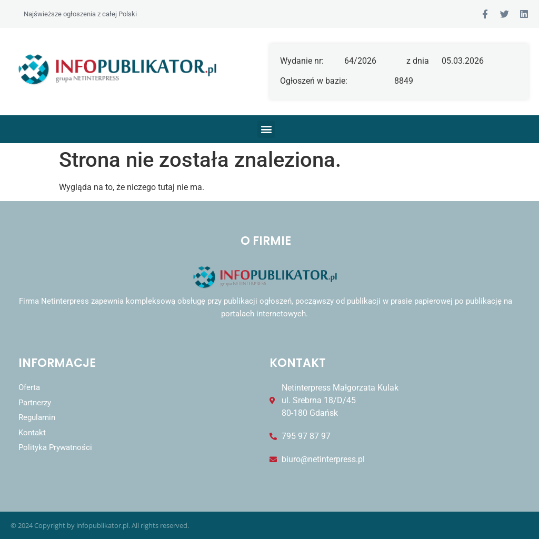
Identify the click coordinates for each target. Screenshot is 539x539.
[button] (266, 129)
